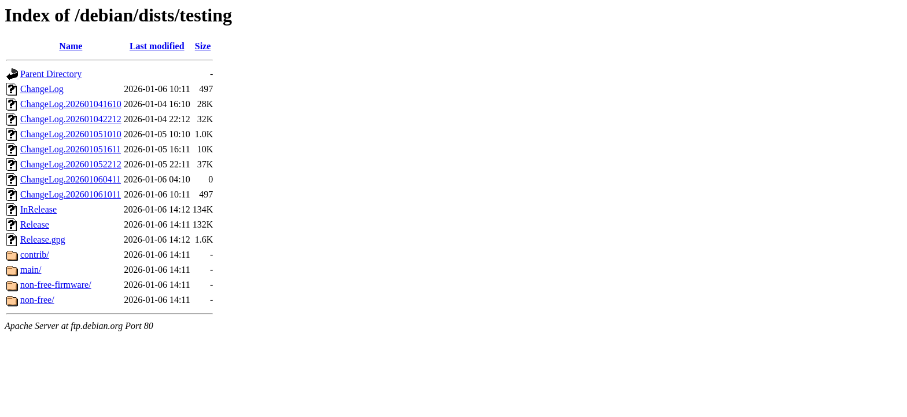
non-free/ (37, 300)
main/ (30, 270)
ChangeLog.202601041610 (70, 104)
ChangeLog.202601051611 (70, 149)
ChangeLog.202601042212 (70, 119)
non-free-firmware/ (55, 285)
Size (203, 46)
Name (70, 46)
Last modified (157, 46)
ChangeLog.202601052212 (70, 164)
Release (34, 224)
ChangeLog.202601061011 (70, 194)
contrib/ (34, 254)
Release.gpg (42, 239)
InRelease (38, 209)
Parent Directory (51, 74)
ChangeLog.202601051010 (70, 134)
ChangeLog (42, 89)
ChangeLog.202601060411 (70, 179)
